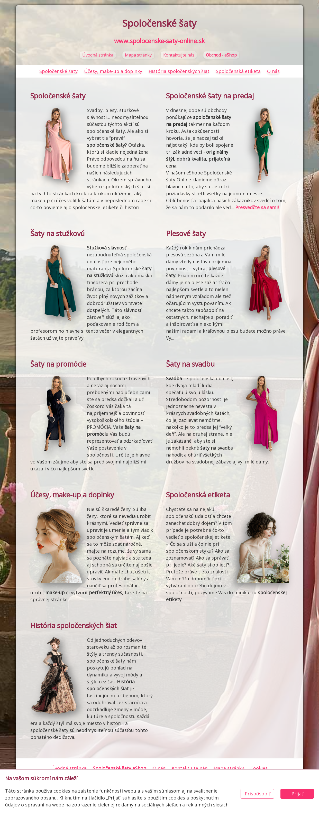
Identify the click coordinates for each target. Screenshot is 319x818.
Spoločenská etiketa (238, 71)
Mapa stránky (138, 55)
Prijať (297, 794)
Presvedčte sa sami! (257, 207)
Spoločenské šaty (58, 71)
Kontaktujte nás (178, 55)
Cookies (259, 768)
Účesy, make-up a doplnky (113, 71)
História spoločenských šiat (179, 71)
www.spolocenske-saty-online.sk (159, 41)
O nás (273, 71)
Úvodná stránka (97, 55)
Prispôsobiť (257, 794)
